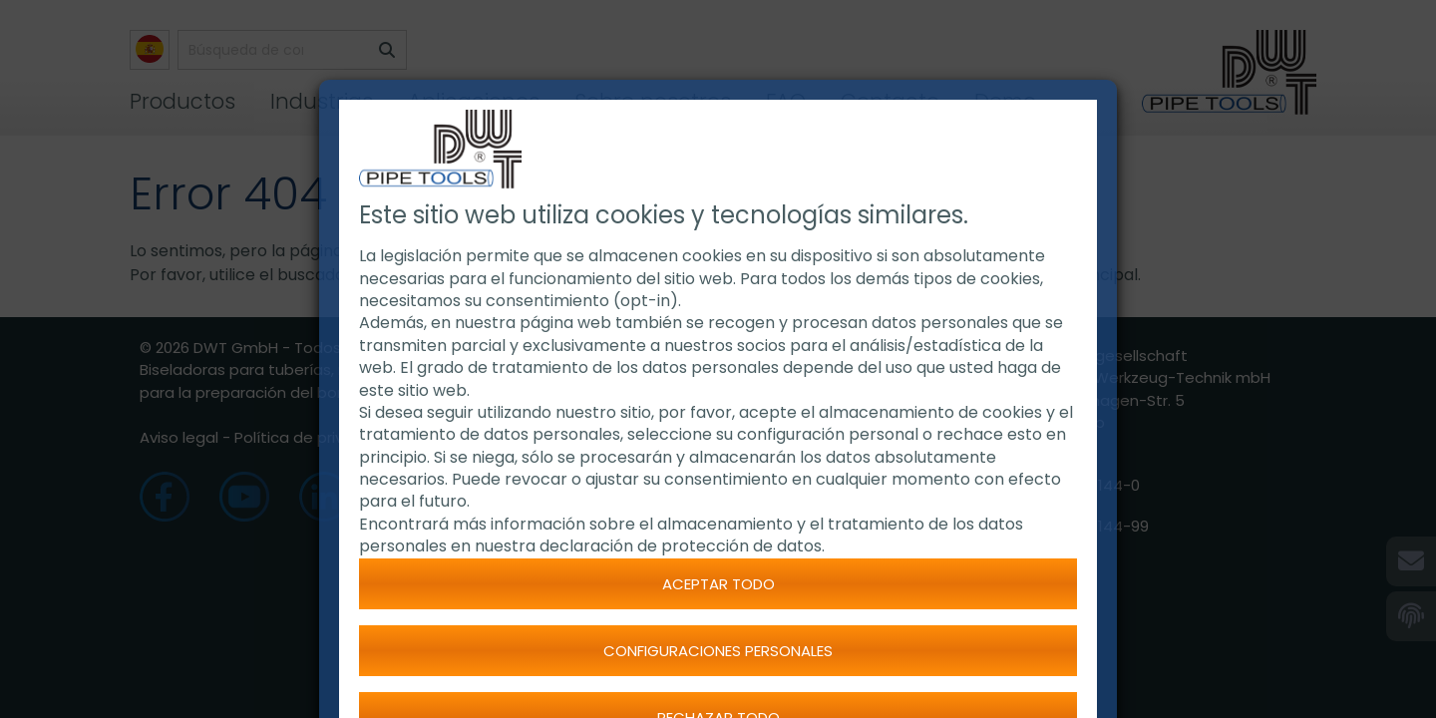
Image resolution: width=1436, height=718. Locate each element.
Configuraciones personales (718, 650)
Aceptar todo (718, 583)
